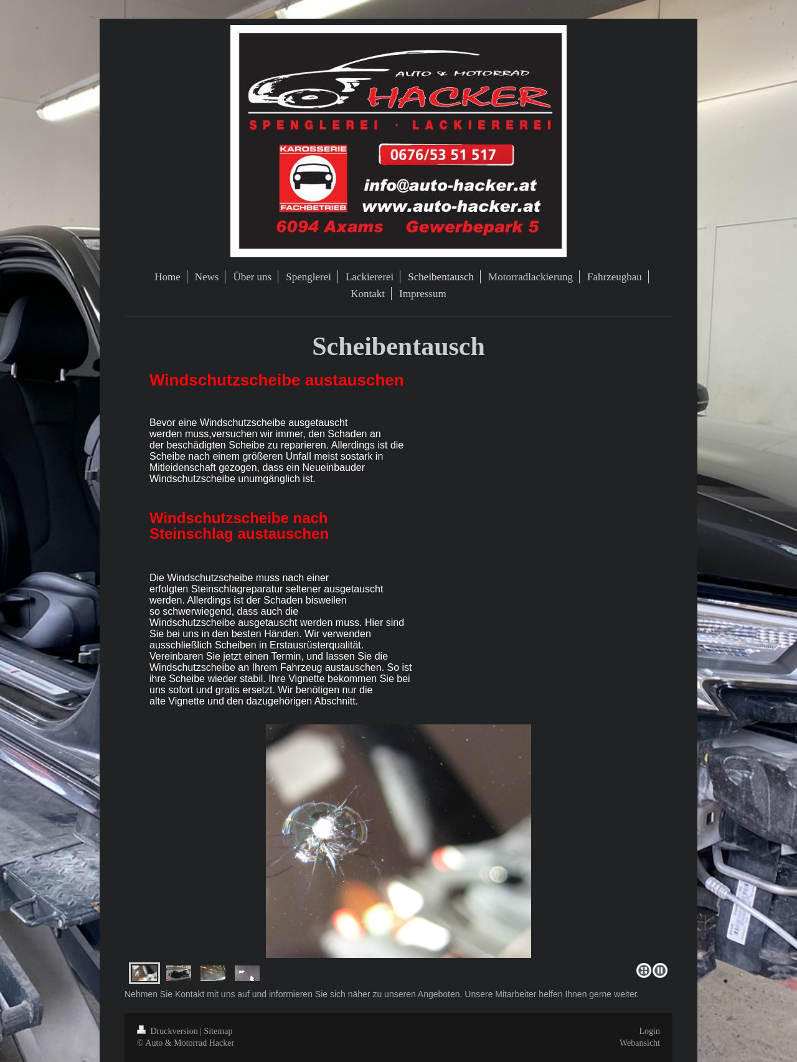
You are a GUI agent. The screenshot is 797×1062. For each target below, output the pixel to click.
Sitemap (218, 1031)
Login (649, 1031)
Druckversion (168, 1031)
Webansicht (640, 1043)
